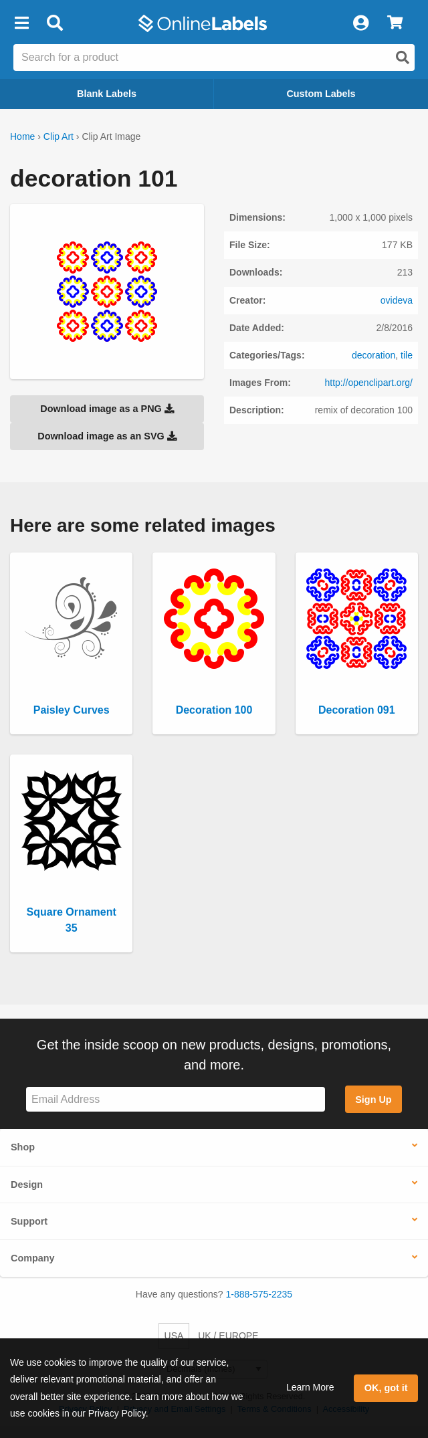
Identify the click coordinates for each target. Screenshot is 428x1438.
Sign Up (373, 1099)
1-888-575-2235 (259, 1294)
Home (22, 136)
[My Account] (360, 23)
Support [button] (29, 1221)
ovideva (397, 300)
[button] (21, 23)
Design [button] (27, 1184)
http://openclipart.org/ (368, 382)
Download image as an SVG (107, 436)
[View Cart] (395, 23)
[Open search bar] (54, 23)
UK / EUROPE (228, 1335)
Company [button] (33, 1258)
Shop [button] (23, 1147)
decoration (373, 355)
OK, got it (386, 1387)
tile (407, 355)
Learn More (310, 1387)
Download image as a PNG (107, 408)
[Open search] (403, 57)
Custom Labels (320, 93)
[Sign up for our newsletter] (175, 1099)
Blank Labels (106, 93)
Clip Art (58, 136)
